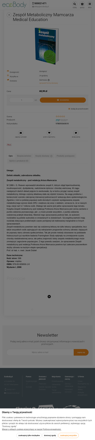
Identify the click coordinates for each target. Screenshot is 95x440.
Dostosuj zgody (50, 435)
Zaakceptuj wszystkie (68, 435)
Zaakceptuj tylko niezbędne (29, 435)
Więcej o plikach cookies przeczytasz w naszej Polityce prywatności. (31, 429)
